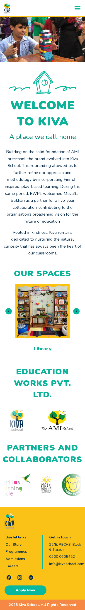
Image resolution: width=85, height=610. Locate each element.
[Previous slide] (9, 311)
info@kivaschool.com (66, 563)
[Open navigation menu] (77, 8)
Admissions (15, 558)
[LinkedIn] (31, 577)
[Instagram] (19, 577)
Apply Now (25, 590)
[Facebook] (9, 577)
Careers (12, 566)
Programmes (16, 551)
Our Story (13, 544)
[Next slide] (76, 311)
